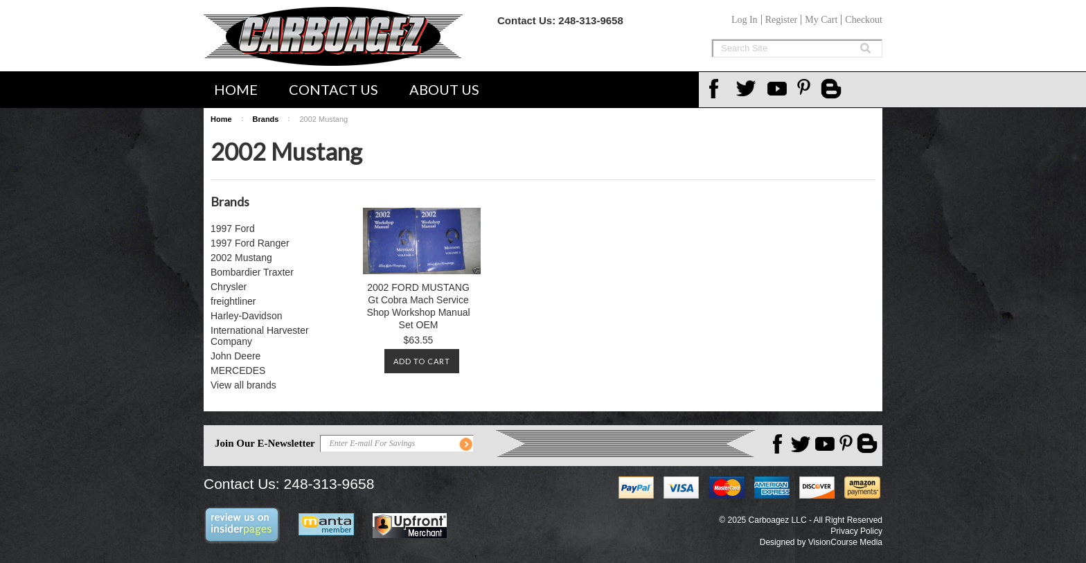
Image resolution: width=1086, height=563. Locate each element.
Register (781, 20)
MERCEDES (238, 370)
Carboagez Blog (832, 90)
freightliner (233, 301)
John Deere (235, 355)
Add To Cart (421, 361)
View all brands (243, 385)
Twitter (748, 88)
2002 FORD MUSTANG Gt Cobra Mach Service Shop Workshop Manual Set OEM (418, 306)
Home (236, 89)
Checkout (863, 20)
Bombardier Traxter (252, 272)
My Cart (821, 20)
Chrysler (229, 286)
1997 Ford (233, 228)
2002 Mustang (241, 257)
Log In (744, 20)
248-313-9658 (590, 20)
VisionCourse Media (845, 542)
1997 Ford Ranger (250, 243)
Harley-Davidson (246, 315)
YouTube (778, 88)
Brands (266, 119)
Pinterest (809, 88)
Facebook (717, 88)
